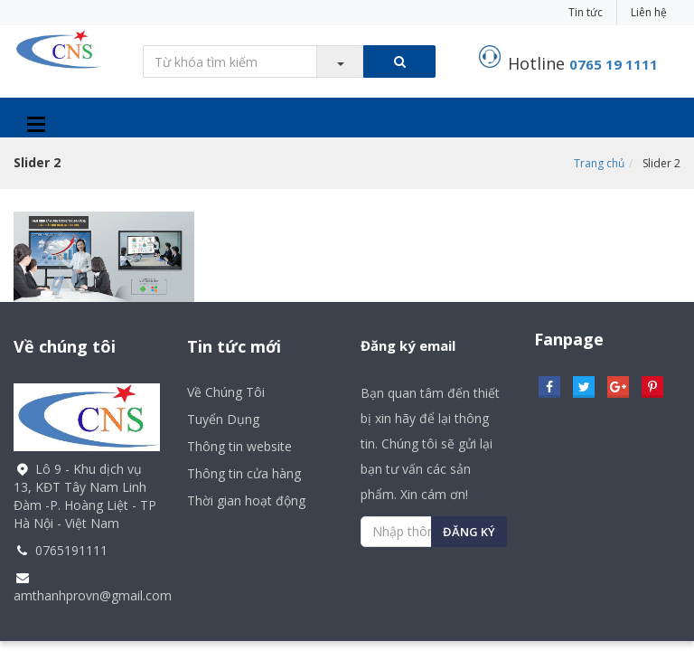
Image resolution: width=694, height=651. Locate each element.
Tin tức (585, 12)
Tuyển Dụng (223, 419)
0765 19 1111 (613, 64)
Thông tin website (239, 446)
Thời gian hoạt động (246, 500)
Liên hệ (649, 12)
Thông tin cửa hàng (244, 473)
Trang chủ (599, 163)
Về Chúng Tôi (226, 392)
